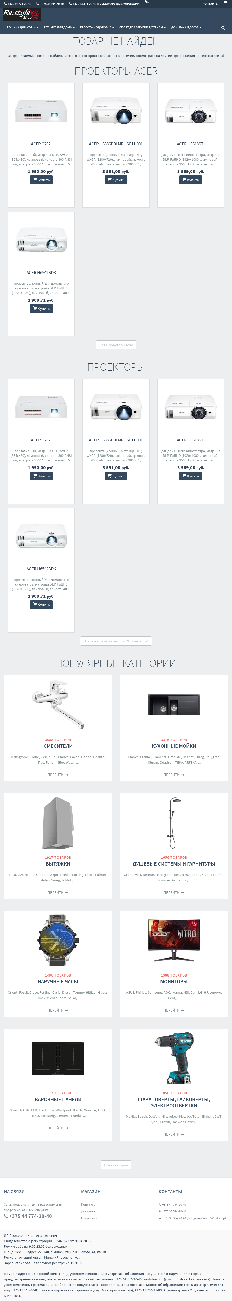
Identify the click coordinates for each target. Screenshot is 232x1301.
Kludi (52, 756)
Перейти (58, 774)
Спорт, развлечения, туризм (142, 27)
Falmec (100, 874)
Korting (77, 874)
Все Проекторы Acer (116, 344)
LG (200, 992)
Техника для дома (59, 27)
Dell (193, 992)
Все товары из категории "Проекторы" (116, 641)
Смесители (58, 746)
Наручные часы (58, 981)
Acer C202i (41, 144)
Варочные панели (58, 1099)
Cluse (33, 992)
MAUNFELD (26, 874)
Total (196, 1116)
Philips (141, 992)
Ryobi (154, 1122)
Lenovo (215, 992)
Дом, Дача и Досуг (186, 27)
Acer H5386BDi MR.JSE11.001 (116, 144)
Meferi (45, 880)
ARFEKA (191, 762)
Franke (145, 756)
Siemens (62, 1115)
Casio (56, 992)
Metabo (185, 1116)
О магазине (89, 1218)
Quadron (166, 762)
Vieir (44, 756)
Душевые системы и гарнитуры (174, 863)
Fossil (23, 992)
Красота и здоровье (97, 27)
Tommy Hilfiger (84, 992)
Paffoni (51, 762)
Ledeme (217, 874)
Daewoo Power (183, 1122)
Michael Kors (56, 998)
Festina (45, 992)
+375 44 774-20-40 (172, 1204)
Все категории (116, 1164)
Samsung (155, 992)
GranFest (159, 756)
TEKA (179, 762)
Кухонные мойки (174, 746)
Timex (40, 998)
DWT (217, 1116)
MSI (186, 992)
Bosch (77, 1110)
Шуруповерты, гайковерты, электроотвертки (174, 1102)
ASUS (130, 992)
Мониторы (174, 981)
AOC (167, 992)
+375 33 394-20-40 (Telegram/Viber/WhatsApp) (192, 1218)
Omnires (163, 880)
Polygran (212, 756)
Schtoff (66, 880)
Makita (131, 1116)
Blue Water (66, 762)
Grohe (34, 756)
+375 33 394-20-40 (172, 1211)
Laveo (75, 756)
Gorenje (90, 1110)
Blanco (63, 756)
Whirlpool (63, 1110)
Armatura (179, 880)
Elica (12, 874)
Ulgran (153, 762)
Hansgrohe (19, 756)
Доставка (88, 1211)
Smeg (199, 756)
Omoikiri (174, 756)
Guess (102, 992)
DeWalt (154, 1116)
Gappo (86, 756)
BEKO (35, 1115)
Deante (98, 756)
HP (206, 992)
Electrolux (46, 1110)
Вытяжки (58, 863)
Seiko (72, 998)
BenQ (172, 998)
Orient (12, 992)
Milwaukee (169, 1116)
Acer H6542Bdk (41, 272)
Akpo (54, 874)
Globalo (42, 874)
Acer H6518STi (190, 144)
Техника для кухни (22, 27)
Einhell (207, 1116)
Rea (177, 874)
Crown (165, 1122)
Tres (41, 762)
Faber (89, 874)
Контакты (88, 1204)
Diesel (67, 992)
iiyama (177, 992)
